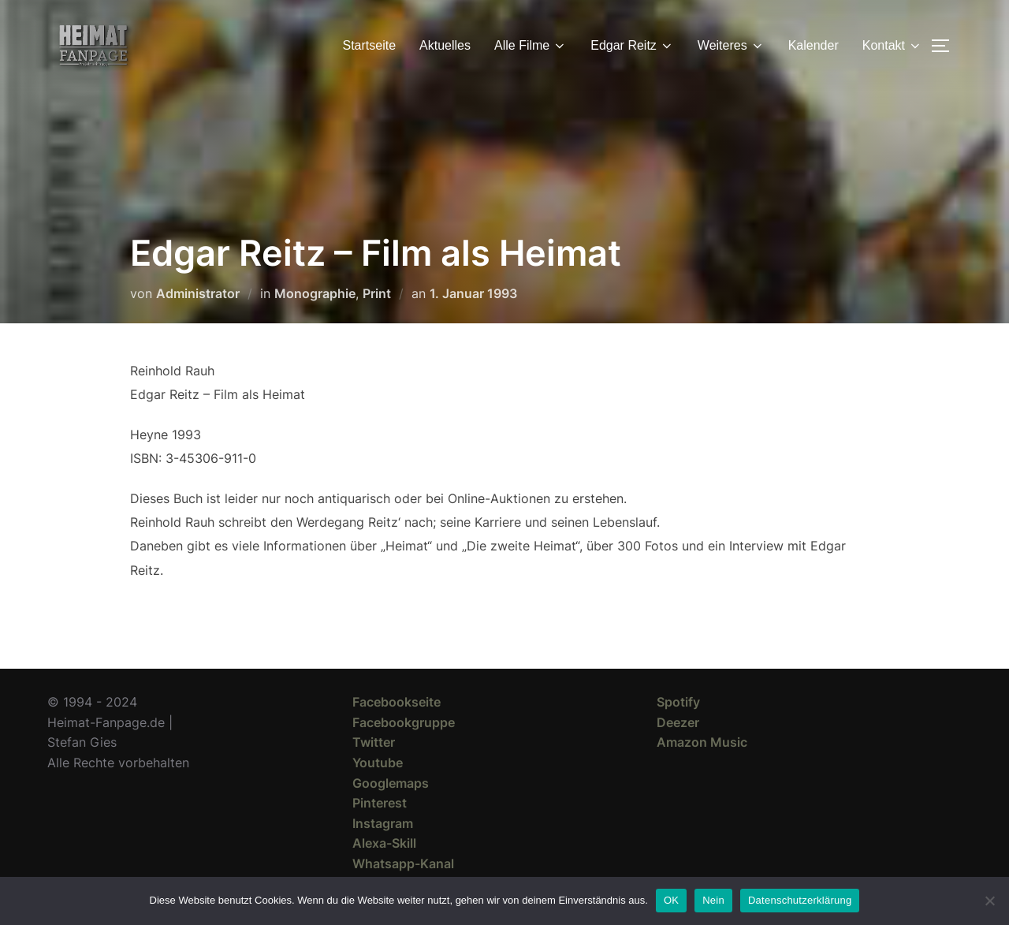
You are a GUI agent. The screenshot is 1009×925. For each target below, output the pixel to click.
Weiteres (731, 46)
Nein (713, 900)
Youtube (377, 762)
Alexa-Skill (384, 843)
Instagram (382, 823)
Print (377, 293)
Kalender (813, 45)
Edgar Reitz (632, 46)
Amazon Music (702, 742)
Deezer (678, 722)
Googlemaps (390, 783)
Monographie (315, 293)
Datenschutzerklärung (799, 900)
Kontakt (892, 46)
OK (671, 900)
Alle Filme (530, 46)
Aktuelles (445, 45)
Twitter (373, 742)
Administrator (198, 293)
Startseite (370, 45)
